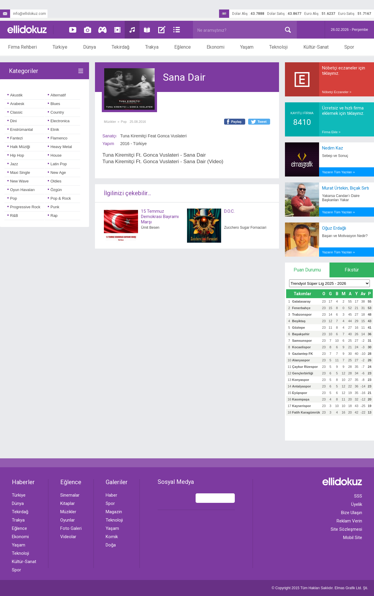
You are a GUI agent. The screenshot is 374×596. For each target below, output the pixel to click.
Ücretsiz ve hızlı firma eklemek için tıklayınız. (343, 110)
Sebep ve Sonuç (335, 156)
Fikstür (352, 270)
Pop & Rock (59, 198)
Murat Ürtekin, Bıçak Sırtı (345, 188)
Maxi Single (18, 172)
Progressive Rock (23, 207)
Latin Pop (57, 164)
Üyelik (356, 504)
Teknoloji (278, 47)
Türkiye (60, 47)
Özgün (55, 189)
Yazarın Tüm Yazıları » (338, 172)
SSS (358, 496)
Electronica (58, 121)
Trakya (152, 47)
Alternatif (57, 95)
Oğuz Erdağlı (334, 228)
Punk (53, 207)
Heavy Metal (60, 146)
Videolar (68, 536)
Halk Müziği (18, 146)
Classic (15, 112)
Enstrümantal (20, 129)
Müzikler (110, 121)
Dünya (89, 47)
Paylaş (236, 121)
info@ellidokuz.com (23, 13)
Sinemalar (70, 495)
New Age (57, 172)
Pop (12, 198)
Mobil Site (352, 537)
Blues (54, 103)
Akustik (15, 95)
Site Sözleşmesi (346, 529)
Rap (53, 215)
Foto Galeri (71, 528)
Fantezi (15, 138)
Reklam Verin (349, 521)
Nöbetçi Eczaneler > (336, 92)
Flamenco (57, 138)
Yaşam (246, 47)
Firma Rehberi (22, 47)
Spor (349, 47)
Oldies (54, 181)
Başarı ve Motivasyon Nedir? (344, 236)
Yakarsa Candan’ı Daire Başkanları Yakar (341, 198)
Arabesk (15, 103)
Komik (112, 536)
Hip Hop (15, 155)
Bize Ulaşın (351, 512)
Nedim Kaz (332, 148)
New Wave (17, 181)
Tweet (262, 121)
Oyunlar (67, 520)
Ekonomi (215, 47)
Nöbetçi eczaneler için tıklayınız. (343, 70)
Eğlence (182, 47)
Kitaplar (67, 503)
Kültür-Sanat (316, 47)
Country (56, 112)
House (55, 155)
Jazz (12, 164)
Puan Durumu (307, 270)
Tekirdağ (120, 47)
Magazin (114, 511)
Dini (12, 121)
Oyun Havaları (21, 189)
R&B (12, 215)
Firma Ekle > (331, 132)
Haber (111, 495)
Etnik (53, 129)
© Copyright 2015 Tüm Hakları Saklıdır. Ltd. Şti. (320, 588)
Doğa (111, 545)
